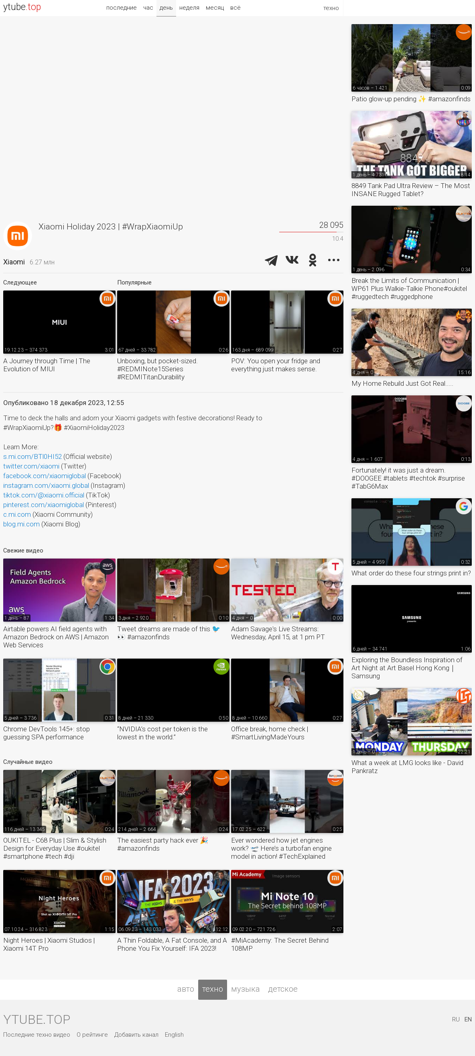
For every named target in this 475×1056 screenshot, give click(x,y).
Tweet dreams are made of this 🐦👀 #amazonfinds (168, 633)
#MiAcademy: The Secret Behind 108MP (280, 944)
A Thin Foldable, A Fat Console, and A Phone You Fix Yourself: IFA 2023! (172, 944)
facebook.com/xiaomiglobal (44, 476)
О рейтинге (92, 1034)
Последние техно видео (36, 1034)
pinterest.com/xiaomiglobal (43, 505)
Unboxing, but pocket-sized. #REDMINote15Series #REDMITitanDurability (157, 369)
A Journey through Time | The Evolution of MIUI (46, 365)
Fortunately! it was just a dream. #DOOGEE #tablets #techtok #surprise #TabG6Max (408, 478)
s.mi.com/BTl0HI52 (32, 456)
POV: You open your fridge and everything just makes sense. (275, 365)
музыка (245, 989)
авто (185, 989)
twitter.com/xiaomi (31, 466)
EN (468, 1019)
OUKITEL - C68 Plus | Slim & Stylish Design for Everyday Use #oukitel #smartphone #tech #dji (54, 848)
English (174, 1034)
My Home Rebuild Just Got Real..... (402, 383)
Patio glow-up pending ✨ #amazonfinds (411, 99)
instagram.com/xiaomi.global (46, 485)
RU (456, 1019)
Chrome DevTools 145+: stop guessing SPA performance (46, 733)
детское (283, 989)
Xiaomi (14, 262)
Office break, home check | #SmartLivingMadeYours (269, 733)
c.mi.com (17, 514)
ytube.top (36, 1019)
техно (212, 989)
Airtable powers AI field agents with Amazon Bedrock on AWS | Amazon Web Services (56, 637)
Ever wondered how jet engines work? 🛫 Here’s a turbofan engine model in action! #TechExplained (281, 848)
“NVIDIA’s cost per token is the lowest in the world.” (162, 733)
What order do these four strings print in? (411, 573)
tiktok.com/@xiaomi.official (43, 495)
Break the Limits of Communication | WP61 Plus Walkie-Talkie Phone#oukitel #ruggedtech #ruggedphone (409, 288)
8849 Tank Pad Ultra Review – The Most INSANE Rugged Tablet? (410, 190)
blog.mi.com (21, 524)
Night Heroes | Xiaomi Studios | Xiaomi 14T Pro (49, 944)
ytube (22, 7)
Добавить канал (136, 1034)
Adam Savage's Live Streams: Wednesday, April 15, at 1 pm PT (278, 633)
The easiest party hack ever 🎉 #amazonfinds (162, 844)
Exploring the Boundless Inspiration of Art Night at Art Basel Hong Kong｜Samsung (407, 668)
